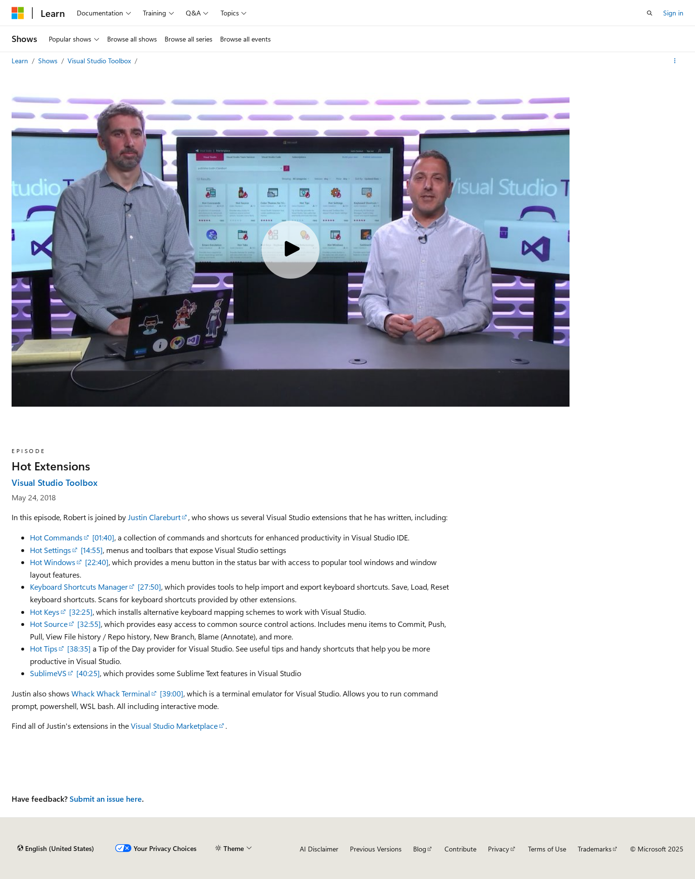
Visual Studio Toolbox (100, 60)
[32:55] (89, 624)
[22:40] (97, 562)
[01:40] (103, 537)
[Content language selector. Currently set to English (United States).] (56, 848)
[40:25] (88, 673)
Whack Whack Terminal (110, 693)
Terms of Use (547, 848)
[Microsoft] (18, 13)
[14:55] (92, 550)
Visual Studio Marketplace (174, 726)
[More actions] (675, 61)
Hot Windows (52, 562)
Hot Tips (43, 648)
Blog (419, 848)
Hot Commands (56, 537)
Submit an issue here (106, 799)
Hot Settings (50, 550)
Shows (48, 60)
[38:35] (79, 648)
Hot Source (49, 624)
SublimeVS (48, 673)
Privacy (498, 848)
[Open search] (649, 13)
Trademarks (595, 848)
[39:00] (171, 693)
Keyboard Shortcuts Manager (79, 586)
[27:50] (149, 586)
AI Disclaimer (319, 848)
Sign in (673, 12)
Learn (21, 60)
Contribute (460, 848)
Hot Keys (44, 612)
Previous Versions (376, 848)
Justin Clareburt (154, 517)
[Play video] (291, 250)
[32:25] (81, 612)
